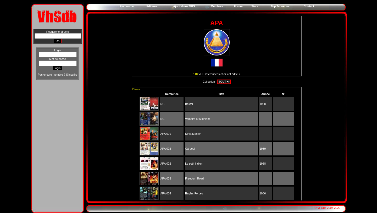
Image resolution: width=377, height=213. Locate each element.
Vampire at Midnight (197, 118)
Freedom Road (194, 178)
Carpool (190, 148)
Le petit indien (193, 163)
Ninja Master (193, 133)
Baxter (189, 103)
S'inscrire (71, 74)
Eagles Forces (194, 193)
